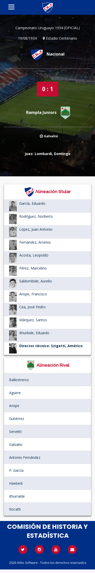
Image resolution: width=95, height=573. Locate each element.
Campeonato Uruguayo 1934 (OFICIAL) (47, 27)
